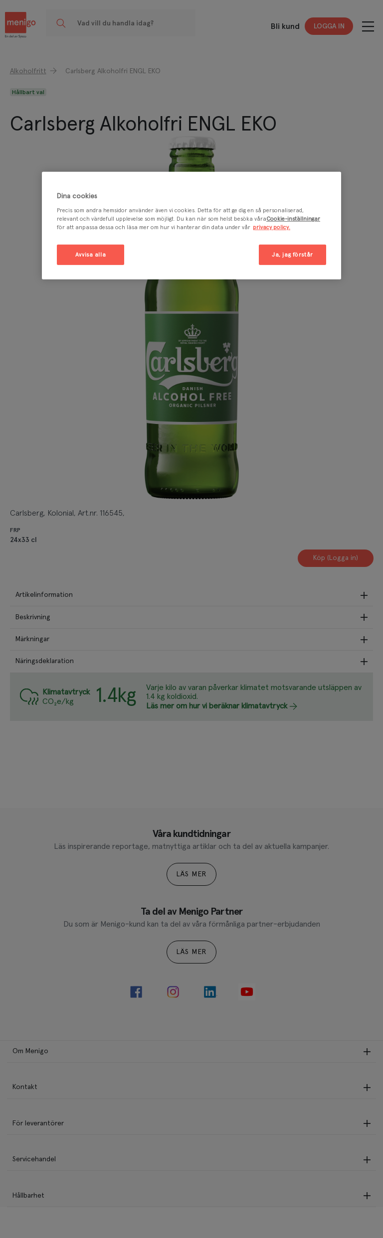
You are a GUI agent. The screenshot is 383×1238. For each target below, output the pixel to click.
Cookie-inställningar (293, 219)
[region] (191, 226)
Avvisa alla (90, 254)
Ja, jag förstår (292, 254)
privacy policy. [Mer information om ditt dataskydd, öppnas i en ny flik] (271, 227)
